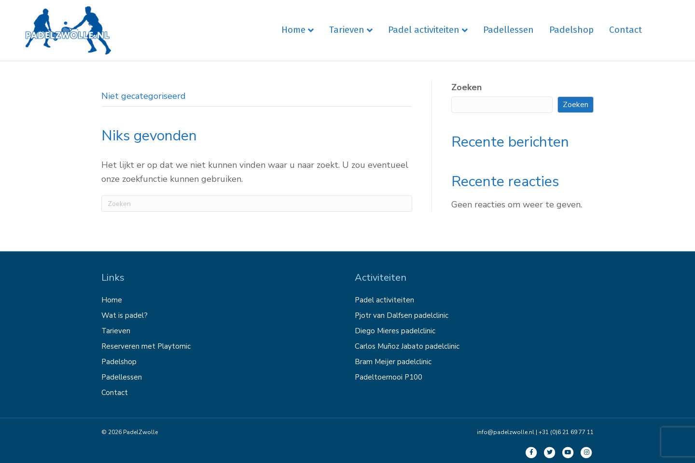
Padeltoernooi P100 (388, 377)
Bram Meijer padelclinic (393, 362)
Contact (625, 29)
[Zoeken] (256, 203)
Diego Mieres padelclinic (395, 331)
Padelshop (571, 29)
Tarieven (346, 29)
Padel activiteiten (423, 29)
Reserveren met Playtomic (146, 346)
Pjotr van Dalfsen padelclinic (401, 315)
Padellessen (508, 29)
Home (293, 29)
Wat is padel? (124, 315)
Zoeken (466, 87)
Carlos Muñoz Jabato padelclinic (407, 346)
